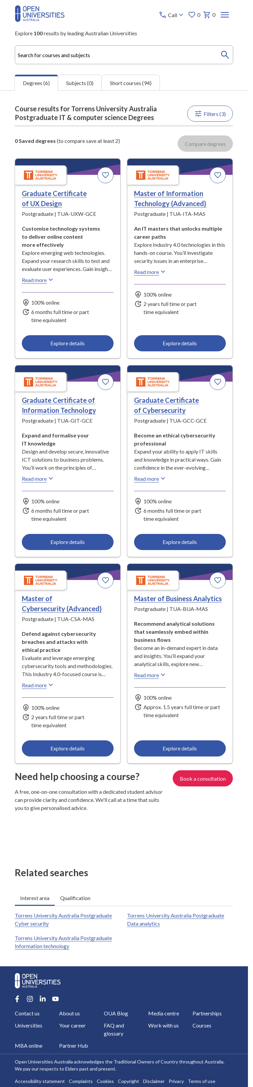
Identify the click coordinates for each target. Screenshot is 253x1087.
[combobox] (124, 54)
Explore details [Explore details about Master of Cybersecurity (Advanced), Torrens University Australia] (68, 748)
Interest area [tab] (34, 897)
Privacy (176, 1081)
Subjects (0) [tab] (79, 83)
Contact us (27, 1013)
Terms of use (201, 1081)
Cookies (105, 1081)
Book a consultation (203, 778)
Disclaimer (154, 1081)
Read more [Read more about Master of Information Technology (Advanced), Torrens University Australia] (150, 272)
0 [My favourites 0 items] (194, 15)
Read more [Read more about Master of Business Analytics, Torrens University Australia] (150, 675)
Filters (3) (210, 114)
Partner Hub (73, 1045)
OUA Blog (116, 1013)
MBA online (28, 1045)
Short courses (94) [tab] (131, 83)
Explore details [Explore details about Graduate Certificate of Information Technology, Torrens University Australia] (68, 542)
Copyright (128, 1081)
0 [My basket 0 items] (209, 15)
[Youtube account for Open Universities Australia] (55, 999)
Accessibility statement (40, 1081)
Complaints (81, 1081)
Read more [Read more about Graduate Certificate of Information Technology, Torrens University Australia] (38, 478)
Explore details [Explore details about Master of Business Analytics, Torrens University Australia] (180, 748)
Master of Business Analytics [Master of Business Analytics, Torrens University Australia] (178, 598)
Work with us (163, 1025)
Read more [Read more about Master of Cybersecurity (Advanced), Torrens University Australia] (38, 685)
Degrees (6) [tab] (36, 83)
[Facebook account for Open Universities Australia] (17, 999)
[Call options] (172, 15)
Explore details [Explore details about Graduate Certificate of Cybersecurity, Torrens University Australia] (180, 542)
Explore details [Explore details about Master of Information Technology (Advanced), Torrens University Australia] (180, 343)
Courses (202, 1025)
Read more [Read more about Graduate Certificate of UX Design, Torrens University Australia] (38, 280)
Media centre (163, 1013)
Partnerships (207, 1013)
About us (69, 1013)
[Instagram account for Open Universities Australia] (30, 999)
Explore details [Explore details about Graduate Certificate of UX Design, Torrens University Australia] (68, 343)
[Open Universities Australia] (40, 19)
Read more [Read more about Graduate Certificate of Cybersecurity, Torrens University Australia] (150, 478)
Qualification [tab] (75, 897)
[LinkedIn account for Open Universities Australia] (42, 999)
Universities (28, 1025)
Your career (72, 1025)
